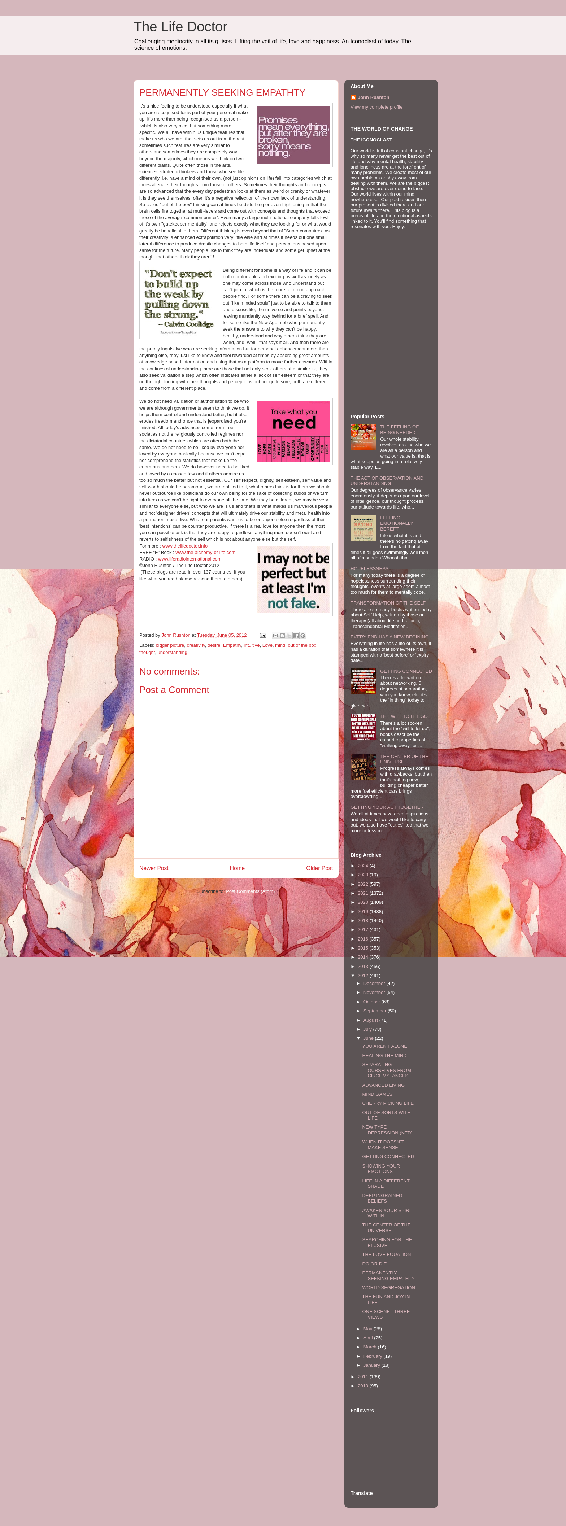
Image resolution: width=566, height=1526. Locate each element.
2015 (364, 948)
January (372, 1365)
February (373, 1356)
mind (280, 645)
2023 (364, 874)
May (368, 1328)
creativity (196, 645)
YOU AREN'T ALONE (384, 1046)
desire (214, 645)
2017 (364, 929)
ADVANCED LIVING (383, 1085)
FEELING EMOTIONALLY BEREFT (396, 523)
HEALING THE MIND (384, 1055)
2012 (364, 975)
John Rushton (373, 97)
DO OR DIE (374, 1263)
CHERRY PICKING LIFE (388, 1103)
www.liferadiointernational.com (190, 559)
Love (267, 645)
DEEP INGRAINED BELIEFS (382, 1198)
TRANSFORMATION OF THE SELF (388, 603)
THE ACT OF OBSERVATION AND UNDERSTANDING (387, 481)
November (375, 992)
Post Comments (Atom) (250, 891)
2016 (364, 939)
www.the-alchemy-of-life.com (205, 552)
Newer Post (154, 868)
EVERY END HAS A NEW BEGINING (390, 637)
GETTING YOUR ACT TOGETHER (387, 807)
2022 (364, 884)
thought (147, 652)
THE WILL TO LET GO (404, 716)
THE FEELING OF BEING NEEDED (399, 429)
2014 (364, 957)
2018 (364, 920)
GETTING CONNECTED (406, 671)
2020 (364, 902)
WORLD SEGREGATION (388, 1287)
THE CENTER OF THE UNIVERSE (386, 1227)
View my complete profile (376, 107)
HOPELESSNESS (370, 568)
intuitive (252, 645)
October (372, 1001)
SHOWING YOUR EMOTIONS (381, 1168)
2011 (364, 1376)
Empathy (232, 645)
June (369, 1038)
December (375, 983)
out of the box (302, 645)
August (371, 1020)
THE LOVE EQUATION (386, 1254)
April (368, 1337)
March (370, 1347)
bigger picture (170, 645)
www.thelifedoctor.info (185, 546)
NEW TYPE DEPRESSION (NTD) (387, 1129)
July (368, 1029)
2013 (364, 966)
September (375, 1010)
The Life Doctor (180, 26)
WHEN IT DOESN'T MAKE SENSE (383, 1144)
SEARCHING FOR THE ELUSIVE (387, 1242)
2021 (364, 893)
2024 (364, 865)
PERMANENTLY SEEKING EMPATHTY (388, 1275)
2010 (364, 1385)
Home (237, 868)
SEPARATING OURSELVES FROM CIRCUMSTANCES (386, 1070)
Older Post (319, 868)
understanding (172, 652)
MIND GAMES (377, 1094)
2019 (364, 911)
